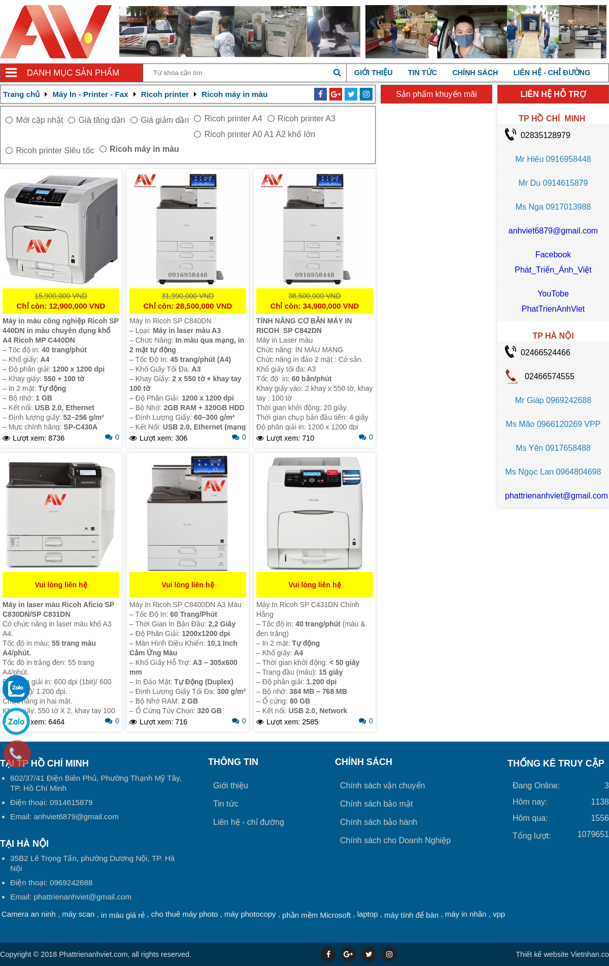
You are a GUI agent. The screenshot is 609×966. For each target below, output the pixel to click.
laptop (367, 914)
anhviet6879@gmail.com (553, 230)
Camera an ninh (29, 914)
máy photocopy (250, 914)
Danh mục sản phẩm (73, 73)
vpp (499, 914)
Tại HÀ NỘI (24, 844)
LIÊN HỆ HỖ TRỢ (553, 94)
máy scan (78, 914)
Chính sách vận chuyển (382, 785)
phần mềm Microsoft (316, 915)
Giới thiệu (373, 73)
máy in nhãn (466, 914)
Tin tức (422, 73)
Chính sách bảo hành (378, 822)
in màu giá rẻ (123, 915)
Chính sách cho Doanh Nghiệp (395, 840)
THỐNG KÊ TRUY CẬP (555, 763)
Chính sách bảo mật (376, 804)
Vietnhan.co (562, 954)
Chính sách (475, 73)
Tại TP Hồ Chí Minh (44, 763)
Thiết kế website (542, 954)
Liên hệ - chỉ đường (551, 73)
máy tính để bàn (411, 915)
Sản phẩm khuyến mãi (436, 94)
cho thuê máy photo (184, 914)
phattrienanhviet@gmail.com (556, 495)
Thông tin (233, 762)
